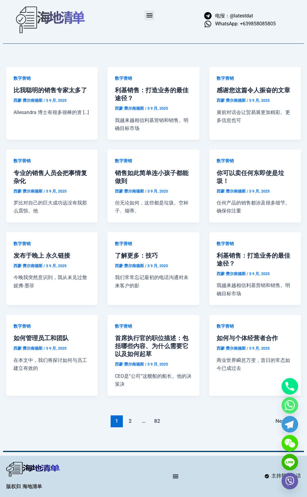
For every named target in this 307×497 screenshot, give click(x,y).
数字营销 (22, 78)
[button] (149, 15)
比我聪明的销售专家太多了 (50, 90)
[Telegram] (290, 424)
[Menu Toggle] (175, 476)
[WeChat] (290, 443)
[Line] (290, 462)
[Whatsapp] (290, 405)
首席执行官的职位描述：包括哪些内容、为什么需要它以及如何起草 (151, 346)
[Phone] (290, 386)
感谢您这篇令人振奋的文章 (253, 90)
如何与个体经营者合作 (247, 338)
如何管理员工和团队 (41, 338)
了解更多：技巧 (136, 255)
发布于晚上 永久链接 (41, 255)
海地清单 (32, 487)
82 (157, 421)
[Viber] (290, 481)
